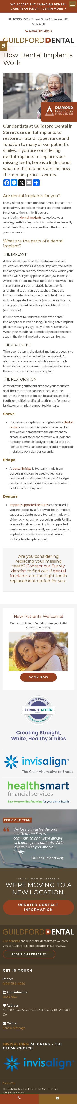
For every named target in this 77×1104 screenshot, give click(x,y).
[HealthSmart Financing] (38, 792)
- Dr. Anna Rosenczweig (47, 858)
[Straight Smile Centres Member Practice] (38, 717)
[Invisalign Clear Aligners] (38, 763)
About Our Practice (29, 954)
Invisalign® (16, 1044)
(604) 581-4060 (40, 31)
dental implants (31, 217)
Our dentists (11, 941)
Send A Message (14, 1028)
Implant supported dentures (29, 505)
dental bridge (22, 468)
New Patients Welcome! (38, 616)
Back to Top (9, 1083)
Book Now (38, 677)
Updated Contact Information (38, 907)
